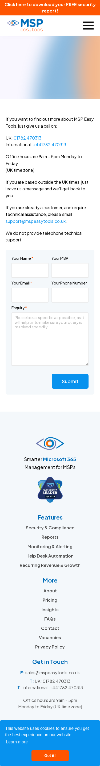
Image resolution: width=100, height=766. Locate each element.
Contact (50, 628)
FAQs (50, 618)
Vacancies (50, 637)
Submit (70, 381)
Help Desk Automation (50, 555)
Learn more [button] (17, 742)
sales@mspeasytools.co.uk (52, 672)
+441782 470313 (49, 144)
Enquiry (18, 307)
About (50, 590)
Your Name (21, 258)
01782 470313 (27, 138)
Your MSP (59, 258)
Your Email (20, 283)
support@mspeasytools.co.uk (36, 221)
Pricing (50, 599)
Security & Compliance (50, 527)
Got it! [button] (49, 756)
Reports (50, 536)
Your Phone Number (69, 283)
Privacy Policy (50, 646)
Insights (50, 609)
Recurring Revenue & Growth (50, 565)
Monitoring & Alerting (50, 546)
